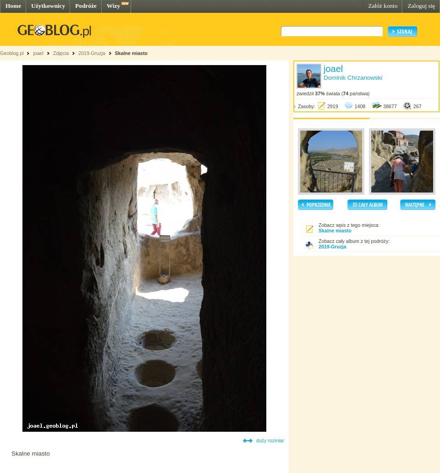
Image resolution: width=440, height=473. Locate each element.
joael (38, 53)
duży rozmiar (270, 440)
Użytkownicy (48, 5)
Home (13, 5)
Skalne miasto (131, 53)
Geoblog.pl (12, 53)
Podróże (86, 5)
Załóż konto (382, 5)
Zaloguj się (421, 5)
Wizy (113, 5)
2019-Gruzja (91, 53)
